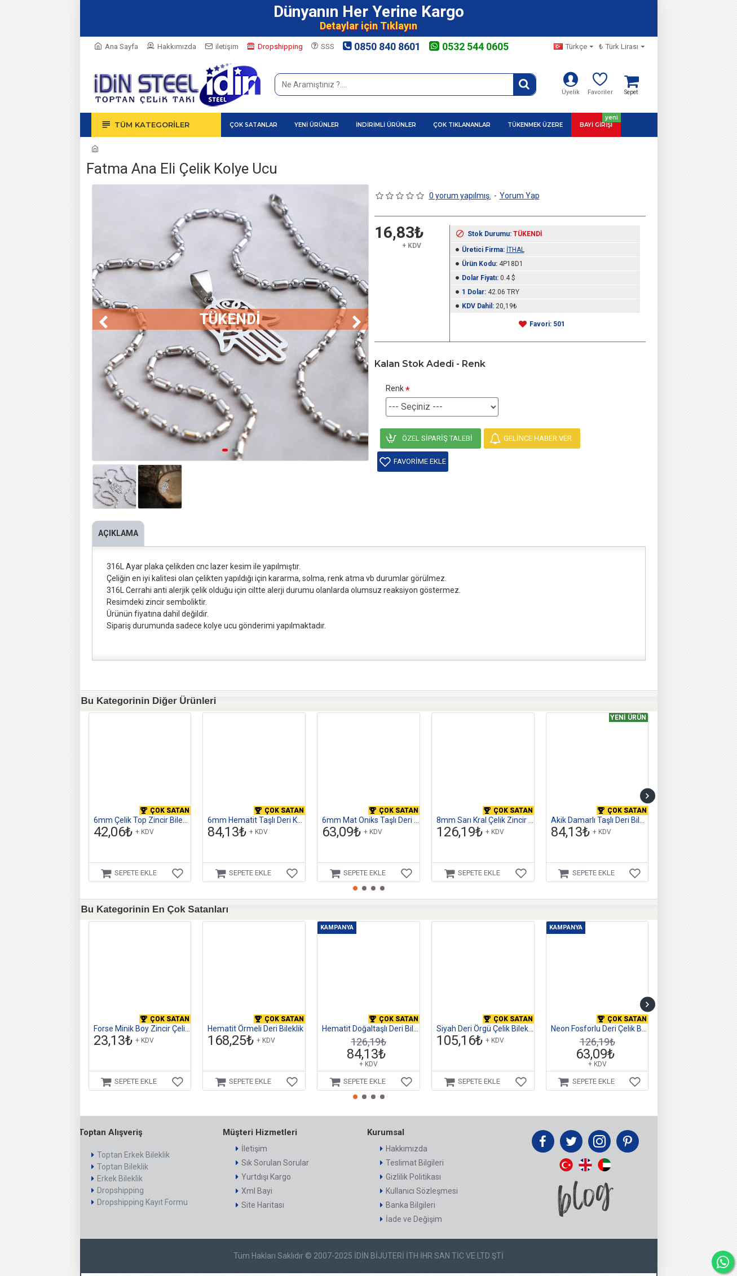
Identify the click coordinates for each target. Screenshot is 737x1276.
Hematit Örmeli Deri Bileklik (255, 1014)
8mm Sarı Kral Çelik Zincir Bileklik (485, 805)
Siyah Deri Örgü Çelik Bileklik (485, 1014)
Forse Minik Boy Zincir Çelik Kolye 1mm (142, 1014)
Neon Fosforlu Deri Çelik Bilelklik (599, 1014)
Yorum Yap (520, 195)
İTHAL (515, 250)
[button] (103, 322)
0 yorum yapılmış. (460, 195)
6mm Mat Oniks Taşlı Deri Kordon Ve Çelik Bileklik (371, 805)
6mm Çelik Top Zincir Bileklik (142, 805)
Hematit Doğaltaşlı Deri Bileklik (371, 1014)
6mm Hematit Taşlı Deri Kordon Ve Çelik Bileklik (256, 805)
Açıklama (121, 533)
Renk (395, 388)
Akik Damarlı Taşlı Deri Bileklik (599, 805)
